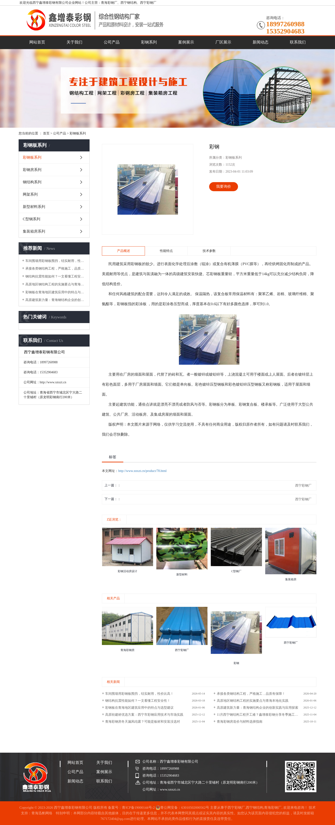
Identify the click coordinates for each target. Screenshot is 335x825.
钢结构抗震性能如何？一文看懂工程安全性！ (55, 276)
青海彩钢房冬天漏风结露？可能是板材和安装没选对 (142, 721)
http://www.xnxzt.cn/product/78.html (142, 471)
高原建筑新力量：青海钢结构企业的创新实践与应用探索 (55, 300)
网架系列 (30, 194)
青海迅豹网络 (41, 813)
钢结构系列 (32, 182)
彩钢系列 (149, 42)
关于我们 (74, 42)
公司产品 (112, 42)
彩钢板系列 (78, 133)
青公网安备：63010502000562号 (182, 807)
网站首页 (37, 42)
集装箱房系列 (34, 231)
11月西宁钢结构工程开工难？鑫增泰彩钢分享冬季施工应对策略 (262, 714)
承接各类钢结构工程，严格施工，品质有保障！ (55, 268)
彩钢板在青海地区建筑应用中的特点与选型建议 (55, 292)
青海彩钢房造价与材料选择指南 (239, 721)
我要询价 (223, 186)
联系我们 (298, 42)
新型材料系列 (34, 207)
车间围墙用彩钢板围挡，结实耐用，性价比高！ (55, 261)
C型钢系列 (31, 219)
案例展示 (186, 42)
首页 (46, 133)
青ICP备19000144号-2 (138, 807)
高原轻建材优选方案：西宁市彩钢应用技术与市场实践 (144, 714)
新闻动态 (260, 42)
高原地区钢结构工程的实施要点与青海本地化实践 (55, 284)
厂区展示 (223, 42)
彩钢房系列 (32, 170)
